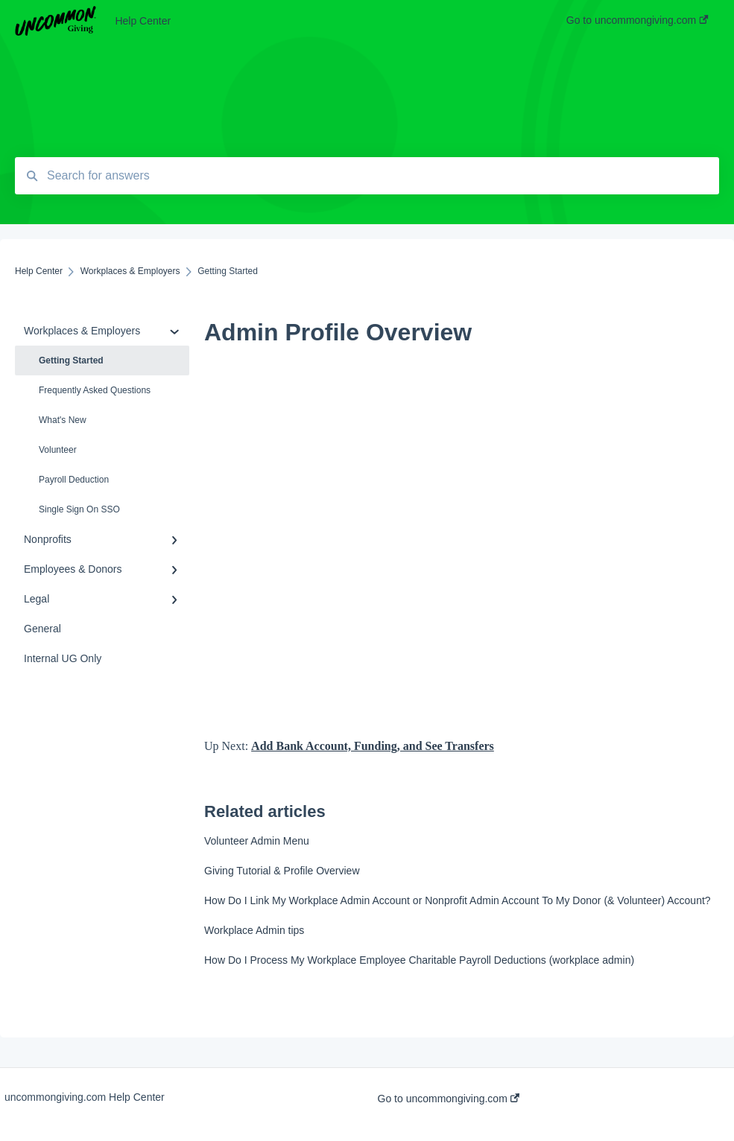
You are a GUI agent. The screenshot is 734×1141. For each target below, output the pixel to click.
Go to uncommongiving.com (448, 1099)
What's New (62, 420)
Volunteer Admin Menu (256, 841)
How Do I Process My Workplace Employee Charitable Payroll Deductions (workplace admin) (419, 960)
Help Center (143, 21)
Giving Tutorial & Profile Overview (282, 871)
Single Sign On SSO (79, 509)
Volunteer (58, 450)
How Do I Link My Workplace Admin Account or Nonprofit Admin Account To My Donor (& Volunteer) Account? (457, 900)
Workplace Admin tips (254, 930)
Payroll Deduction (74, 479)
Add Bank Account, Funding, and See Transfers (372, 746)
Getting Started (71, 360)
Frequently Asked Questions (95, 390)
